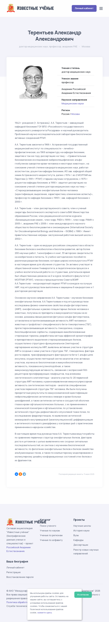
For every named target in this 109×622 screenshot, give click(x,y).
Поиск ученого (48, 525)
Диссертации (80, 544)
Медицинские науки (73, 103)
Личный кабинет (84, 8)
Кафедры (78, 540)
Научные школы (82, 525)
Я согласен (83, 594)
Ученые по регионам (51, 535)
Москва (75, 114)
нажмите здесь (44, 612)
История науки (81, 530)
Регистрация (13, 572)
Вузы (76, 535)
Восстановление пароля (19, 577)
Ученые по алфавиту (51, 540)
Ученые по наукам (50, 530)
